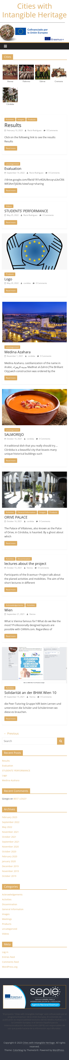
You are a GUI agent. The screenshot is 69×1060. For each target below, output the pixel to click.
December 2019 (10, 866)
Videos (9, 206)
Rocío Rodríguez (35, 130)
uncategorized (12, 163)
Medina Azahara (17, 351)
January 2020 (9, 861)
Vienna (30, 567)
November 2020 (10, 846)
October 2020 (9, 851)
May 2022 (7, 826)
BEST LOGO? (20, 798)
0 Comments (51, 130)
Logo (8, 279)
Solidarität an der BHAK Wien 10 (30, 692)
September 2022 (10, 822)
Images (21, 119)
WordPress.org (9, 966)
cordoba (27, 283)
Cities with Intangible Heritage (34, 10)
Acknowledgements (14, 605)
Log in (5, 952)
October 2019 (9, 876)
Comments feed (10, 961)
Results (12, 125)
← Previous (11, 733)
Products (32, 119)
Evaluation (12, 168)
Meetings (7, 919)
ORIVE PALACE (15, 517)
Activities (10, 119)
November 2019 (10, 871)
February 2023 (9, 817)
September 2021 (10, 841)
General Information (26, 512)
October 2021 (9, 836)
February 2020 (9, 856)
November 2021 (10, 831)
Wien (8, 610)
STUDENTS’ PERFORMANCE (26, 210)
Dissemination (24, 558)
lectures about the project (25, 563)
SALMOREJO (14, 434)
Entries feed (8, 956)
